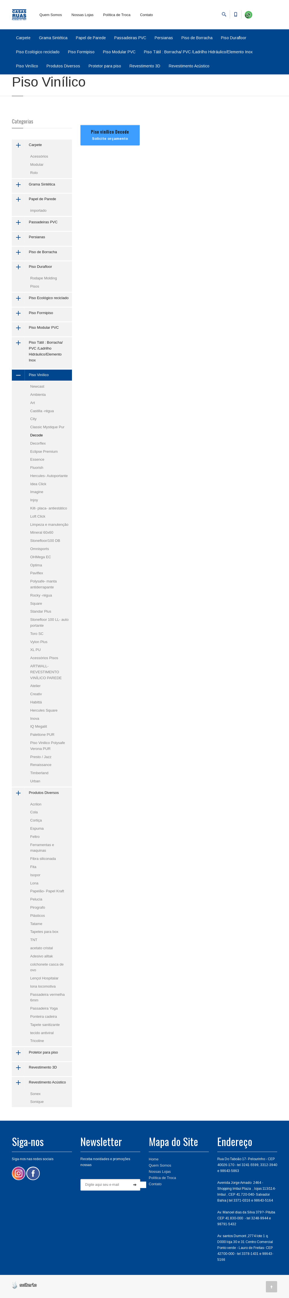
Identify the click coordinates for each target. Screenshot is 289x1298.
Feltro (35, 837)
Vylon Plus (38, 642)
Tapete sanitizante (45, 1025)
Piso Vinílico (27, 66)
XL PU (35, 650)
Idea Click (38, 484)
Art (32, 403)
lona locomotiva (43, 986)
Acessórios (39, 156)
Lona (34, 883)
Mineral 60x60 (41, 532)
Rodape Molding (43, 278)
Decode (36, 435)
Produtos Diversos (63, 66)
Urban (35, 781)
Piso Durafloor (233, 38)
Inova (34, 718)
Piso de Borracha (197, 38)
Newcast (37, 386)
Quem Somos (51, 15)
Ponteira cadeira (43, 1016)
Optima (36, 565)
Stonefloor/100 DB (45, 540)
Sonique (37, 1102)
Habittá (36, 702)
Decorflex (38, 443)
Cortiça (36, 820)
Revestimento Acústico (189, 66)
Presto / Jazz (40, 757)
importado (38, 210)
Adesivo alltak (41, 956)
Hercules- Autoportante (49, 476)
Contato (146, 15)
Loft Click (37, 516)
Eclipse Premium (44, 451)
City (33, 419)
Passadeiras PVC (130, 38)
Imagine (36, 492)
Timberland (39, 773)
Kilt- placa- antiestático (48, 508)
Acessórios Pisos (44, 658)
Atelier (35, 686)
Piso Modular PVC (119, 52)
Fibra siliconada (43, 858)
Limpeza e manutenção (49, 524)
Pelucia (36, 899)
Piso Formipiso (81, 52)
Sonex (35, 1094)
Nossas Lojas (82, 15)
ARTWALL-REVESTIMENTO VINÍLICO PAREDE (46, 672)
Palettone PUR (42, 734)
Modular (36, 164)
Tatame (36, 924)
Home (154, 1159)
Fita (33, 867)
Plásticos (37, 915)
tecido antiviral (42, 1033)
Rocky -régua (41, 595)
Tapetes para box (44, 932)
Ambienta (38, 394)
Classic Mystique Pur (47, 427)
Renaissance (40, 765)
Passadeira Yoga (44, 1008)
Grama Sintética (53, 38)
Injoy (34, 500)
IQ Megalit (38, 726)
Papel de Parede (91, 38)
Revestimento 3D (145, 66)
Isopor (35, 875)
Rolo (34, 173)
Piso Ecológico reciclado (38, 52)
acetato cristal (41, 948)
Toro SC (36, 634)
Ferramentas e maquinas (42, 848)
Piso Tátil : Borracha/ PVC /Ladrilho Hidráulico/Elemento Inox (198, 52)
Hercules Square (44, 710)
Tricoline (37, 1041)
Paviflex (36, 573)
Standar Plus (40, 611)
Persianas (164, 38)
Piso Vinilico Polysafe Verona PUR (47, 746)
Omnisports (39, 549)
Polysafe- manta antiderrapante (43, 584)
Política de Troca (116, 15)
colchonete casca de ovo (47, 967)
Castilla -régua (42, 411)
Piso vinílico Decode (110, 132)
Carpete (23, 38)
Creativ (36, 694)
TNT (33, 940)
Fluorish (36, 467)
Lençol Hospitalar (44, 978)
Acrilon (35, 804)
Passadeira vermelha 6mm (47, 997)
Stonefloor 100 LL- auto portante (49, 622)
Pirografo (37, 907)
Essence (37, 459)
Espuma (37, 828)
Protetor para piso (105, 66)
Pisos (34, 286)
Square (36, 603)
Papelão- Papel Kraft (47, 891)
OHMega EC (40, 557)
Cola (34, 812)
